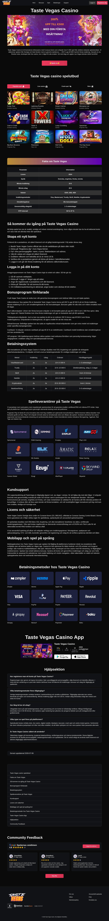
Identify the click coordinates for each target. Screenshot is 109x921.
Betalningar (56, 2)
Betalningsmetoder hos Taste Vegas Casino (25, 811)
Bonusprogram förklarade (18, 786)
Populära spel (18, 86)
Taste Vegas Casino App (18, 815)
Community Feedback (17, 824)
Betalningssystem (16, 790)
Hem (34, 2)
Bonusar (41, 2)
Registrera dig (102, 2)
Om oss (71, 894)
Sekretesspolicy (74, 900)
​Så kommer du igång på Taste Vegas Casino (25, 781)
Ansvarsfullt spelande (95, 894)
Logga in (92, 2)
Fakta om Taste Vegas (17, 777)
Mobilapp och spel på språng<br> (21, 807)
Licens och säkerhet (17, 803)
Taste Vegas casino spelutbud (20, 773)
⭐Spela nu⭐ (54, 63)
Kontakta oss (93, 900)
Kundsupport (14, 798)
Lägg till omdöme (91, 846)
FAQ (90, 897)
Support (66, 2)
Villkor (71, 897)
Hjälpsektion (14, 820)
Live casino (42, 86)
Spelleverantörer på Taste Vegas (21, 794)
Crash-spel (66, 86)
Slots (90, 86)
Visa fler (54, 876)
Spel (48, 2)
